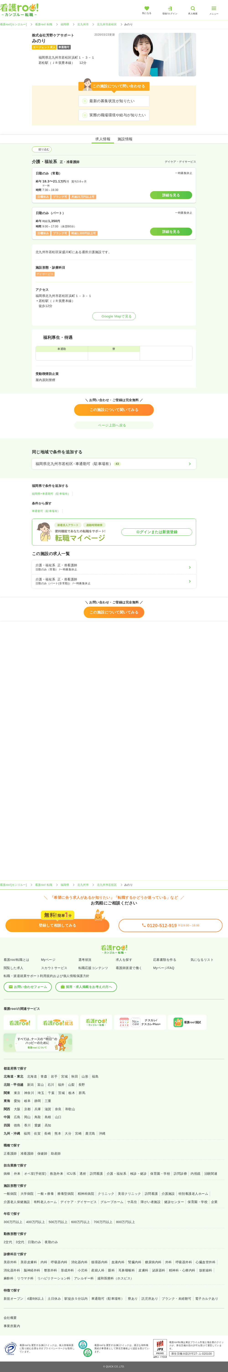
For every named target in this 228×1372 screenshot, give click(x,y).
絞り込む (41, 149)
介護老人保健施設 (17, 1202)
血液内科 (118, 1262)
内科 (44, 1262)
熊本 (57, 1133)
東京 (17, 1093)
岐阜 (27, 1101)
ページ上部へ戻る (114, 425)
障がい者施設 (151, 1202)
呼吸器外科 (184, 1262)
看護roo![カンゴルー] (13, 24)
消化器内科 (79, 1262)
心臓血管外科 (205, 1262)
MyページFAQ (163, 968)
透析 (83, 1173)
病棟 (7, 1173)
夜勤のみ (51, 1242)
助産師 (56, 1153)
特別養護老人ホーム (193, 1193)
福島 (95, 1076)
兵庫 (37, 1109)
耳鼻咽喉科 (126, 1270)
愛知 (17, 1101)
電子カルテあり (206, 1298)
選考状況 (85, 959)
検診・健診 (138, 1173)
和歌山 (70, 1109)
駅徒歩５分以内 (76, 1298)
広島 (17, 1117)
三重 (48, 1101)
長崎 (47, 1133)
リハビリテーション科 (53, 1278)
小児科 (83, 1270)
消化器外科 (12, 1270)
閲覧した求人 (13, 968)
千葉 (51, 1093)
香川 (27, 1125)
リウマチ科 (25, 1278)
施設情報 (125, 139)
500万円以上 (58, 1222)
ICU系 (71, 1173)
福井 (61, 1084)
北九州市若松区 (107, 24)
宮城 (64, 1076)
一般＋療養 (45, 1193)
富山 (40, 1084)
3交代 (20, 1242)
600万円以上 (80, 1222)
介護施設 (168, 1193)
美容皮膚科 (29, 1262)
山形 (85, 1076)
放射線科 (205, 1270)
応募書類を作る (164, 959)
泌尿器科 (158, 1270)
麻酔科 (8, 1278)
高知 (48, 1125)
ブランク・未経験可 (176, 1298)
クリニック (106, 1193)
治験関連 (211, 1173)
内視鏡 (195, 1173)
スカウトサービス (54, 968)
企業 (214, 1202)
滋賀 (48, 1109)
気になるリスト (202, 959)
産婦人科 (97, 1270)
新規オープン (13, 1298)
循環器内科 (99, 1262)
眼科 (111, 1270)
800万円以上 (125, 1222)
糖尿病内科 (153, 1262)
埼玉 (41, 1093)
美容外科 (10, 1262)
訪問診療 (180, 1173)
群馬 (82, 1093)
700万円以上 (103, 1222)
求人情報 (102, 139)
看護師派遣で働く (129, 968)
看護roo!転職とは (16, 959)
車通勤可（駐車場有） (46, 511)
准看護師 (27, 1153)
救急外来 (56, 1173)
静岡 (37, 1101)
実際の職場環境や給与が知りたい (117, 115)
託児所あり (150, 1298)
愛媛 (37, 1125)
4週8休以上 (35, 1298)
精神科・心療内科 (182, 1270)
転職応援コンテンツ (93, 968)
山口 (58, 1117)
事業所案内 (12, 1326)
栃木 (71, 1093)
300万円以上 (13, 1222)
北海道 (32, 1076)
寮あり (133, 1298)
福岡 (27, 1133)
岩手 (54, 1076)
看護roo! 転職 (43, 24)
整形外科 (50, 1270)
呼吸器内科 (59, 1262)
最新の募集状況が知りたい (112, 101)
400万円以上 (35, 1222)
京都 (27, 1109)
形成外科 (67, 1270)
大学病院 (27, 1193)
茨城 (61, 1093)
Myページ (48, 959)
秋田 (74, 1076)
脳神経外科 (32, 1270)
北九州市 (83, 24)
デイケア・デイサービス (78, 1202)
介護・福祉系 (117, 1173)
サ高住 (132, 1202)
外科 (168, 1262)
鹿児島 (90, 1133)
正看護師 (10, 1153)
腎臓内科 (134, 1262)
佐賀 (37, 1133)
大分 (68, 1133)
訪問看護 (96, 1173)
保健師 (42, 1153)
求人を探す (124, 959)
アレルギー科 (84, 1278)
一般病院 (10, 1193)
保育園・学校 (160, 1173)
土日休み (54, 1298)
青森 (44, 1076)
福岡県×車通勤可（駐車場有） (51, 493)
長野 (81, 1084)
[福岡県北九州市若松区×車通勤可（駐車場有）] (114, 464)
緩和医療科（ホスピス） (116, 1278)
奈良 (58, 1109)
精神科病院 (86, 1193)
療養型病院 (65, 1193)
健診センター (174, 1202)
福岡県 (65, 24)
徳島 (17, 1125)
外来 (17, 1173)
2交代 (8, 1242)
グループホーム (112, 1202)
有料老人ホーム (45, 1202)
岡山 (27, 1117)
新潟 (30, 1084)
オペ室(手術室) (35, 1173)
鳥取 (37, 1117)
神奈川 (29, 1093)
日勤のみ (34, 1242)
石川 (51, 1084)
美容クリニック (129, 1193)
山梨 (71, 1084)
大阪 (17, 1109)
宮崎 (78, 1133)
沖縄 (102, 1133)
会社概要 (10, 1318)
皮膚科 (143, 1270)
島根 (48, 1117)
